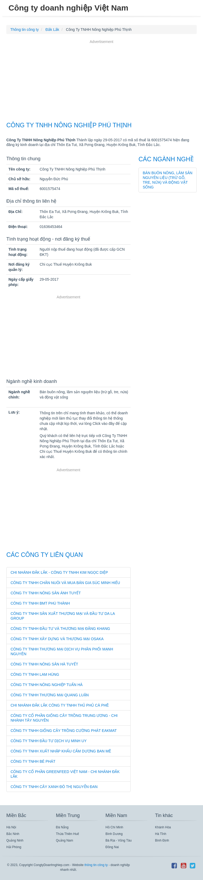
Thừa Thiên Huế (67, 834)
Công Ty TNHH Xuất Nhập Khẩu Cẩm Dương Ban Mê (61, 751)
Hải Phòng (13, 847)
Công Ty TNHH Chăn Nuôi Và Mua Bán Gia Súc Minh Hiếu (65, 583)
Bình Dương (114, 834)
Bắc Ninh (12, 834)
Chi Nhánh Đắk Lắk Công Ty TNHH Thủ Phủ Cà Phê (60, 705)
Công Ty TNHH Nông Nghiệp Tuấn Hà (46, 685)
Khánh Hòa (163, 827)
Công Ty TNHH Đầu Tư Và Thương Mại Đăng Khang (60, 628)
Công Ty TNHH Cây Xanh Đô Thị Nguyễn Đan (54, 787)
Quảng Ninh (14, 840)
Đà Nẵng (62, 827)
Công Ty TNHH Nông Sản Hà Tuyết (44, 664)
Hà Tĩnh (160, 834)
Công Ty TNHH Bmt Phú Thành (40, 603)
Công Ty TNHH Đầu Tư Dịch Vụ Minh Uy (49, 741)
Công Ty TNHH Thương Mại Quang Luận (50, 695)
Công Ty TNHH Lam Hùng (35, 674)
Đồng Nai (112, 847)
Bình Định (162, 840)
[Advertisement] (101, 81)
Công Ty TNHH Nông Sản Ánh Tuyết (46, 593)
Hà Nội (11, 827)
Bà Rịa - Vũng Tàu (118, 840)
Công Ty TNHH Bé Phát (33, 761)
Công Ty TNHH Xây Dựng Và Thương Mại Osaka (57, 639)
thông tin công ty (96, 865)
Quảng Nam (64, 840)
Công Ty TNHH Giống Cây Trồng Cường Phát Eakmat (64, 730)
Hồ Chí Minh (114, 827)
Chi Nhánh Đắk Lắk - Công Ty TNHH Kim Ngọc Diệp (59, 572)
